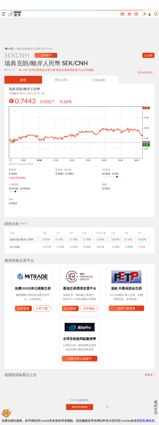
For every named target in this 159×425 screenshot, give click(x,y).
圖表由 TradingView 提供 (21, 163)
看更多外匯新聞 (79, 407)
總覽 (23, 80)
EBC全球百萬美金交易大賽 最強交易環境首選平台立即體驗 (59, 70)
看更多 (149, 374)
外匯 (8, 48)
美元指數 (15, 246)
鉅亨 (14, 14)
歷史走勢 (61, 80)
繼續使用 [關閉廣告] (156, 407)
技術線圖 (99, 80)
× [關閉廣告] (107, 406)
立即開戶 (46, 55)
